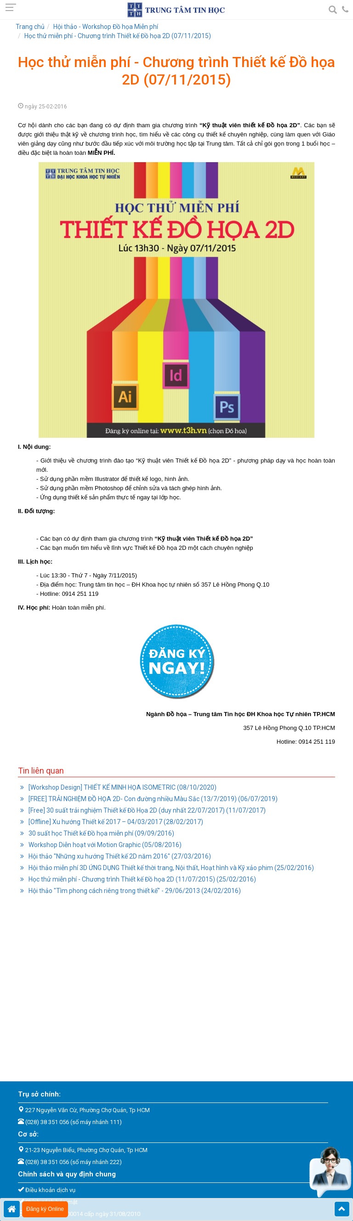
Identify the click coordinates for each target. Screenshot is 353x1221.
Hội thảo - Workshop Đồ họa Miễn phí (105, 26)
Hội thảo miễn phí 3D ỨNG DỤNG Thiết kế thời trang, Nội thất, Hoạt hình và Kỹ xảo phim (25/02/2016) (170, 867)
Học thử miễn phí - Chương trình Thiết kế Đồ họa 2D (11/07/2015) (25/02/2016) (141, 879)
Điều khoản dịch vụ (50, 1190)
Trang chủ (30, 26)
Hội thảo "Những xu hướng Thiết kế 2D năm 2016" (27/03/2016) (119, 856)
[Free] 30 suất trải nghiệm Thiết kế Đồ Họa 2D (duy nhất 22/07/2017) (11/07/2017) (146, 810)
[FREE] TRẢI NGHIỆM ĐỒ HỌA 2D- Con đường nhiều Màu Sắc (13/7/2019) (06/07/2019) (152, 799)
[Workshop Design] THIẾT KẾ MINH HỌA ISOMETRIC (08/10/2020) (121, 787)
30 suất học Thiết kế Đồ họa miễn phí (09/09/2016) (100, 833)
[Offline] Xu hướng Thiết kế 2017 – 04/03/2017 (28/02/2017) (115, 821)
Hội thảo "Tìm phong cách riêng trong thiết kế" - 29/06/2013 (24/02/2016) (134, 890)
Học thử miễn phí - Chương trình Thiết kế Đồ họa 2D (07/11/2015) (117, 36)
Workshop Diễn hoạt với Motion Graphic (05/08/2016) (104, 844)
